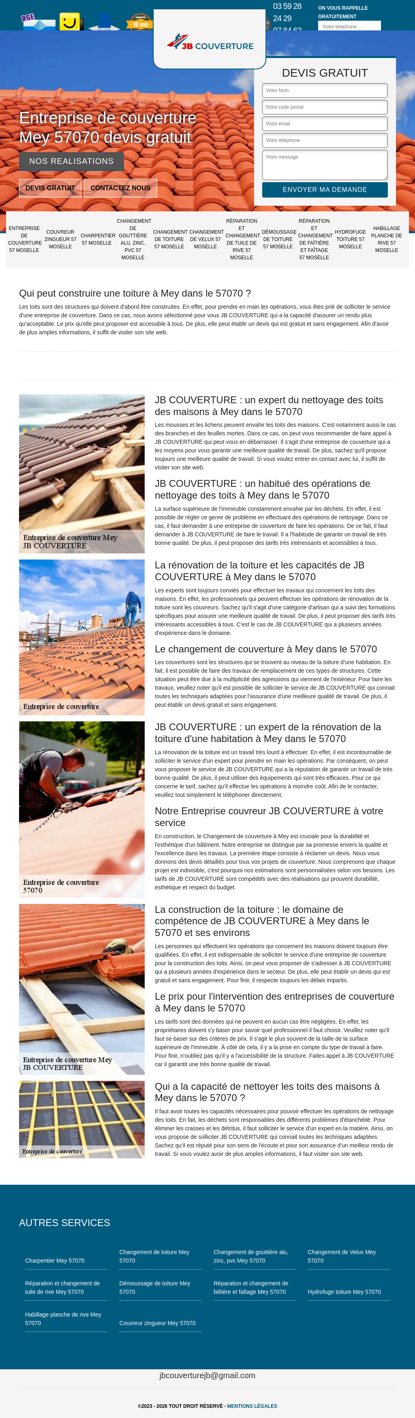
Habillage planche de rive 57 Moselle (386, 239)
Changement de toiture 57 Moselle (170, 239)
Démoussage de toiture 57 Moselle (279, 239)
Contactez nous (120, 188)
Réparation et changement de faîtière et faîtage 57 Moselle (315, 239)
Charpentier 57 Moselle (98, 239)
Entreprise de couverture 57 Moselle (25, 239)
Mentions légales (252, 1406)
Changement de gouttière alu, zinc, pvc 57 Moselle (134, 239)
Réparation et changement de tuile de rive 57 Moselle (243, 239)
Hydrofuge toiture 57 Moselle (350, 239)
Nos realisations (71, 161)
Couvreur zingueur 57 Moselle (61, 239)
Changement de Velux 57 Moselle (206, 239)
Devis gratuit (50, 188)
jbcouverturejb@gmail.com (207, 1375)
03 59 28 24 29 (287, 12)
